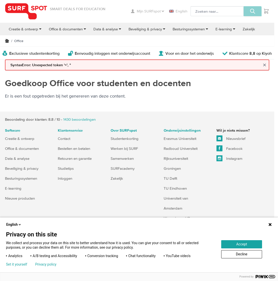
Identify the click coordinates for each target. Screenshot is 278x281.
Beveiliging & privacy (21, 168)
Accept (241, 244)
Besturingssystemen (21, 178)
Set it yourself (16, 264)
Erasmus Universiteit (180, 138)
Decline (241, 254)
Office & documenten (22, 148)
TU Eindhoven (175, 188)
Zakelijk (117, 178)
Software (12, 130)
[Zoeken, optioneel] (217, 11)
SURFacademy (123, 168)
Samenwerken (122, 158)
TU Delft (170, 178)
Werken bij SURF (124, 148)
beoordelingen (79, 119)
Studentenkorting (125, 138)
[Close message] (264, 65)
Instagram (229, 158)
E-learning (13, 188)
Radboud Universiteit (181, 148)
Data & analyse (17, 158)
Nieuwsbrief (230, 138)
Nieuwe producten (20, 198)
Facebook (229, 148)
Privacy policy (45, 264)
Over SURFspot (124, 130)
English (178, 11)
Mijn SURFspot (147, 11)
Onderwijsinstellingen (182, 130)
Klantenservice (70, 130)
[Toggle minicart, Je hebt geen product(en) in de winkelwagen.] (266, 11)
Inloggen (65, 178)
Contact (64, 138)
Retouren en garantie (75, 158)
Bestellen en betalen (74, 148)
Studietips (66, 168)
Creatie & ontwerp (19, 138)
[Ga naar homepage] (26, 11)
